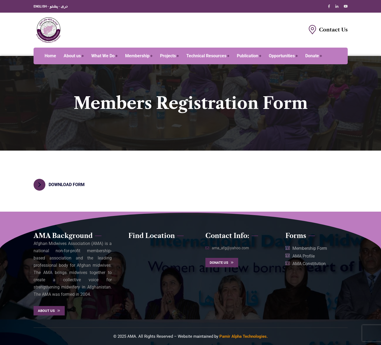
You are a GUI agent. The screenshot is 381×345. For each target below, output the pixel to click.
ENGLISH (41, 6)
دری (64, 6)
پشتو (54, 6)
